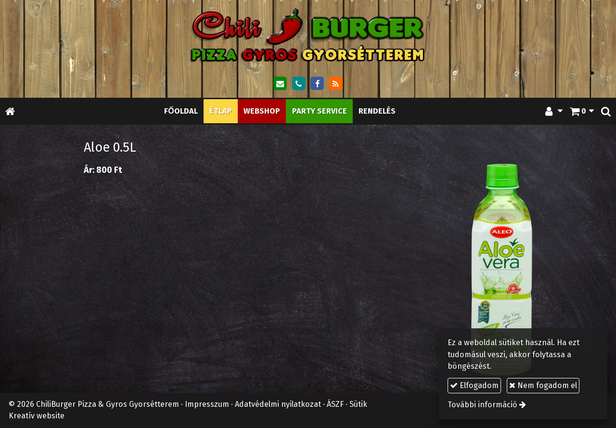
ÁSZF (335, 404)
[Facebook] (317, 83)
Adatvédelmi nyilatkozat (278, 404)
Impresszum (207, 404)
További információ (482, 404)
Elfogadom (474, 385)
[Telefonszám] (298, 83)
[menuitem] (181, 111)
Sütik (358, 404)
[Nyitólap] (308, 34)
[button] (606, 111)
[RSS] (336, 83)
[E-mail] (280, 83)
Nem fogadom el (543, 385)
